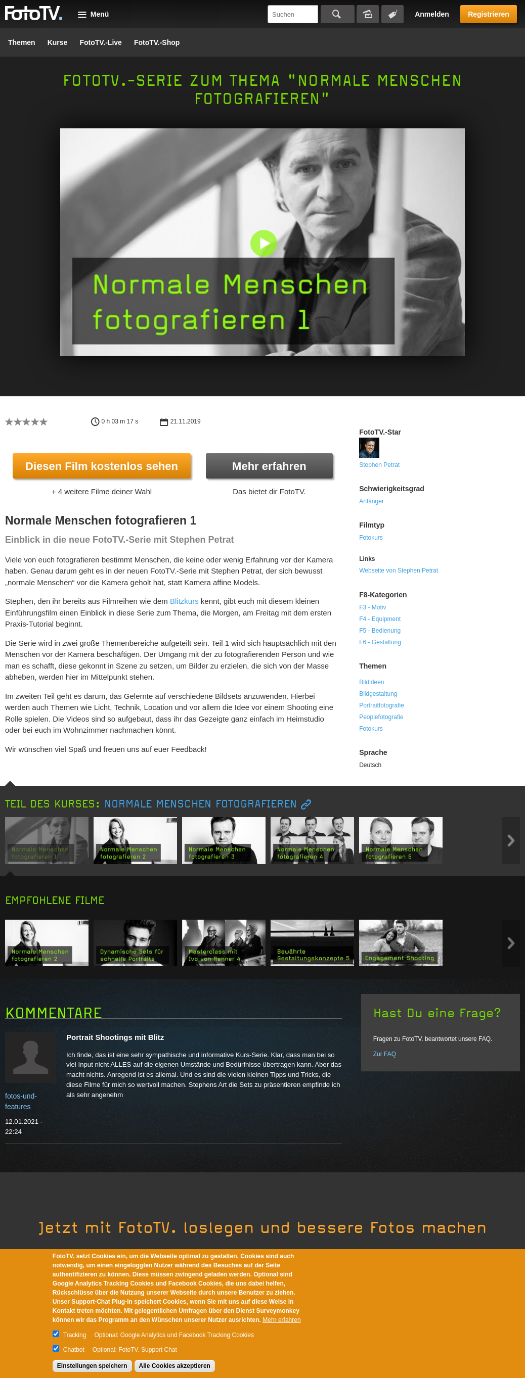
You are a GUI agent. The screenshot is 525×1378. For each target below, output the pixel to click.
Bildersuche (368, 14)
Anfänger (371, 501)
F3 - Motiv (372, 607)
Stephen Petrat (379, 464)
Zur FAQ (384, 1054)
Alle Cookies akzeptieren (174, 1365)
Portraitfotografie (381, 705)
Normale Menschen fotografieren (200, 804)
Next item (511, 840)
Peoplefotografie (381, 717)
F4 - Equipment (380, 619)
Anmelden (432, 14)
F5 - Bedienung (380, 630)
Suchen (338, 14)
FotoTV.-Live (100, 42)
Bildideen (371, 682)
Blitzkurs (184, 601)
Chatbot (73, 1349)
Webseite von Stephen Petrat (398, 570)
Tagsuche (392, 14)
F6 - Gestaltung (380, 642)
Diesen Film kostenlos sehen (101, 466)
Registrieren (488, 14)
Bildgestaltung (378, 693)
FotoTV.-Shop (157, 42)
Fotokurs (371, 537)
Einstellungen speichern (92, 1365)
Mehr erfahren (269, 466)
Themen (21, 42)
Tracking (74, 1335)
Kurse (58, 42)
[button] (264, 244)
